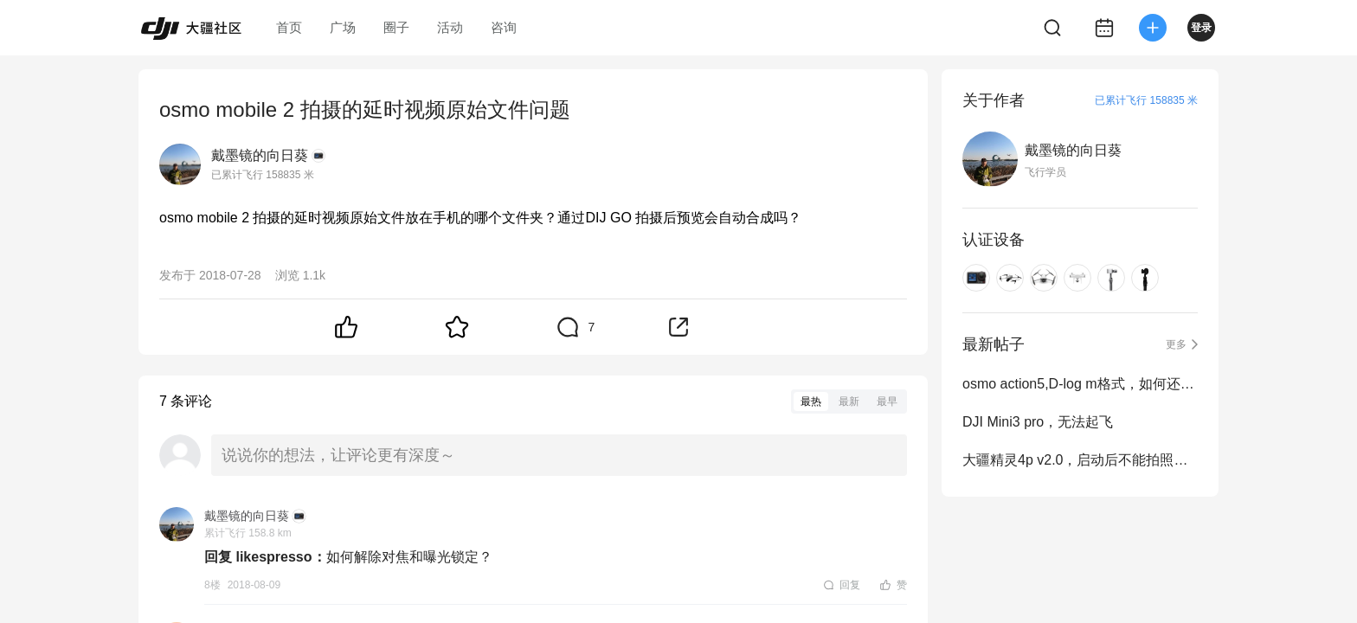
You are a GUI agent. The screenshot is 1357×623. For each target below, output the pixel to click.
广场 (343, 27)
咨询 (504, 27)
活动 (450, 27)
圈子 (396, 27)
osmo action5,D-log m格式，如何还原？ (1080, 383)
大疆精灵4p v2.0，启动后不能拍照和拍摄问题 (1080, 460)
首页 (289, 27)
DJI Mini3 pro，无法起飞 (1037, 421)
